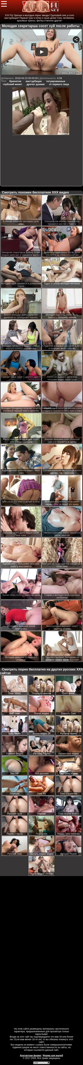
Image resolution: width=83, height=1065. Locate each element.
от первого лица (59, 84)
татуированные (55, 81)
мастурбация (34, 81)
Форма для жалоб (53, 1055)
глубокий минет (12, 84)
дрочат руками (36, 84)
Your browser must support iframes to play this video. (41, 52)
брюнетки (15, 81)
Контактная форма (30, 1055)
